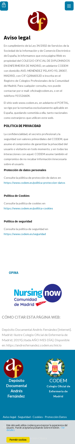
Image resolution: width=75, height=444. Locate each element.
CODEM (58, 380)
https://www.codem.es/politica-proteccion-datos (34, 182)
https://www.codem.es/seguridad (25, 234)
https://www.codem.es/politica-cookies (28, 208)
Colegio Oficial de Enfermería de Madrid (58, 391)
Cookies (38, 417)
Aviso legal (9, 417)
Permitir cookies (18, 439)
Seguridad (24, 417)
